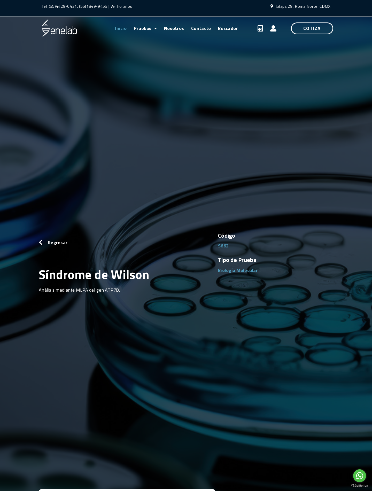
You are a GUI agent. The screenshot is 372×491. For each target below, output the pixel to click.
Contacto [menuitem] (201, 28)
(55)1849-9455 (92, 6)
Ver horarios (121, 6)
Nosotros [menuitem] (174, 28)
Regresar (57, 242)
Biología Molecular (238, 270)
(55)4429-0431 (63, 6)
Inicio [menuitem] (121, 28)
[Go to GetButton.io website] (359, 485)
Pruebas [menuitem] (145, 28)
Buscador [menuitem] (228, 28)
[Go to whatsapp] (359, 475)
